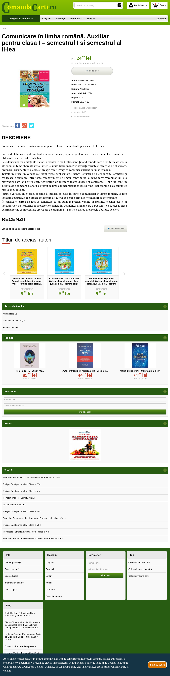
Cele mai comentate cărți (140, 569)
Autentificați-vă (10, 314)
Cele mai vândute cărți (139, 562)
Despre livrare (11, 576)
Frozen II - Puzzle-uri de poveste (20, 646)
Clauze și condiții (13, 562)
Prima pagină (11, 589)
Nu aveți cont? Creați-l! (14, 320)
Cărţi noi (50, 562)
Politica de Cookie (105, 662)
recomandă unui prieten (85, 108)
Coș (158, 5)
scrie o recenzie (81, 116)
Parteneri (50, 589)
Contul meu (137, 5)
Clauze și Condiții (33, 666)
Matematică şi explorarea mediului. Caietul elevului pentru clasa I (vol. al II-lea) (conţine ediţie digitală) (101, 282)
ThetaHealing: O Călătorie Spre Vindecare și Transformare (20, 614)
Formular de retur (54, 596)
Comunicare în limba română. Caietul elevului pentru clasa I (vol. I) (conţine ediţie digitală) (27, 281)
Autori (48, 582)
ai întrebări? (80, 112)
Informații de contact (14, 582)
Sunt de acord (157, 664)
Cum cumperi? (12, 569)
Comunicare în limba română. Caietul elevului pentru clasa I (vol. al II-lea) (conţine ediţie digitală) (64, 282)
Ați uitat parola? (10, 327)
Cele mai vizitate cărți (138, 576)
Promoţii (50, 569)
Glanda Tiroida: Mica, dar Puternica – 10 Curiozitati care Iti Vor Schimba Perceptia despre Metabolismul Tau (22, 625)
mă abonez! (85, 412)
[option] (27, 273)
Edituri (49, 576)
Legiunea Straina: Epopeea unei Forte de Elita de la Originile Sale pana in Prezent (23, 637)
